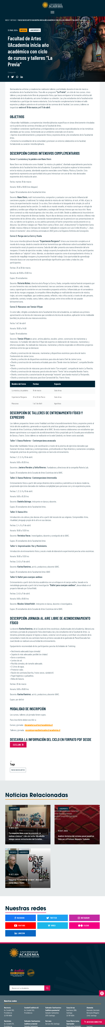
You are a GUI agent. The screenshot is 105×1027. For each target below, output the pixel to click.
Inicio (7, 20)
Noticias (13, 20)
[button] (102, 993)
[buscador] (26, 988)
